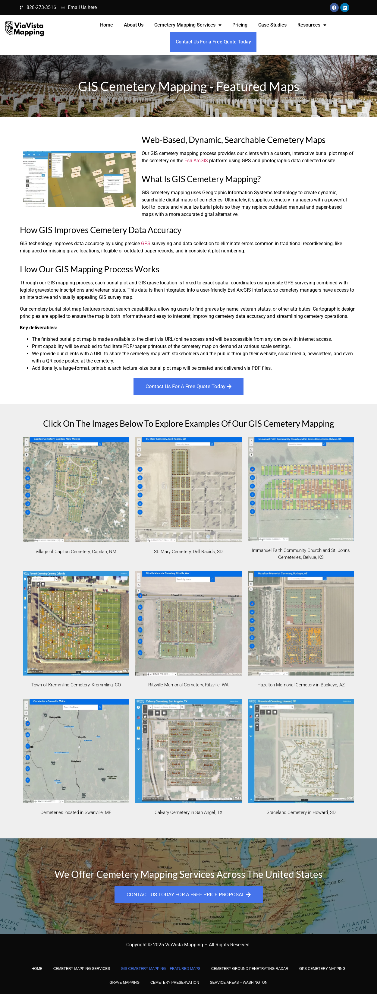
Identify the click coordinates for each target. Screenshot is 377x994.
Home (106, 25)
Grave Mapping (124, 982)
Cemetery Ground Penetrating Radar (249, 969)
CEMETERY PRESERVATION (174, 982)
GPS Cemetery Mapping (322, 969)
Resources (311, 25)
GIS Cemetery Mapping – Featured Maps (160, 969)
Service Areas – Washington (239, 982)
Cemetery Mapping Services (187, 25)
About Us (133, 25)
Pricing (239, 25)
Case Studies (272, 25)
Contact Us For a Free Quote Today (213, 42)
